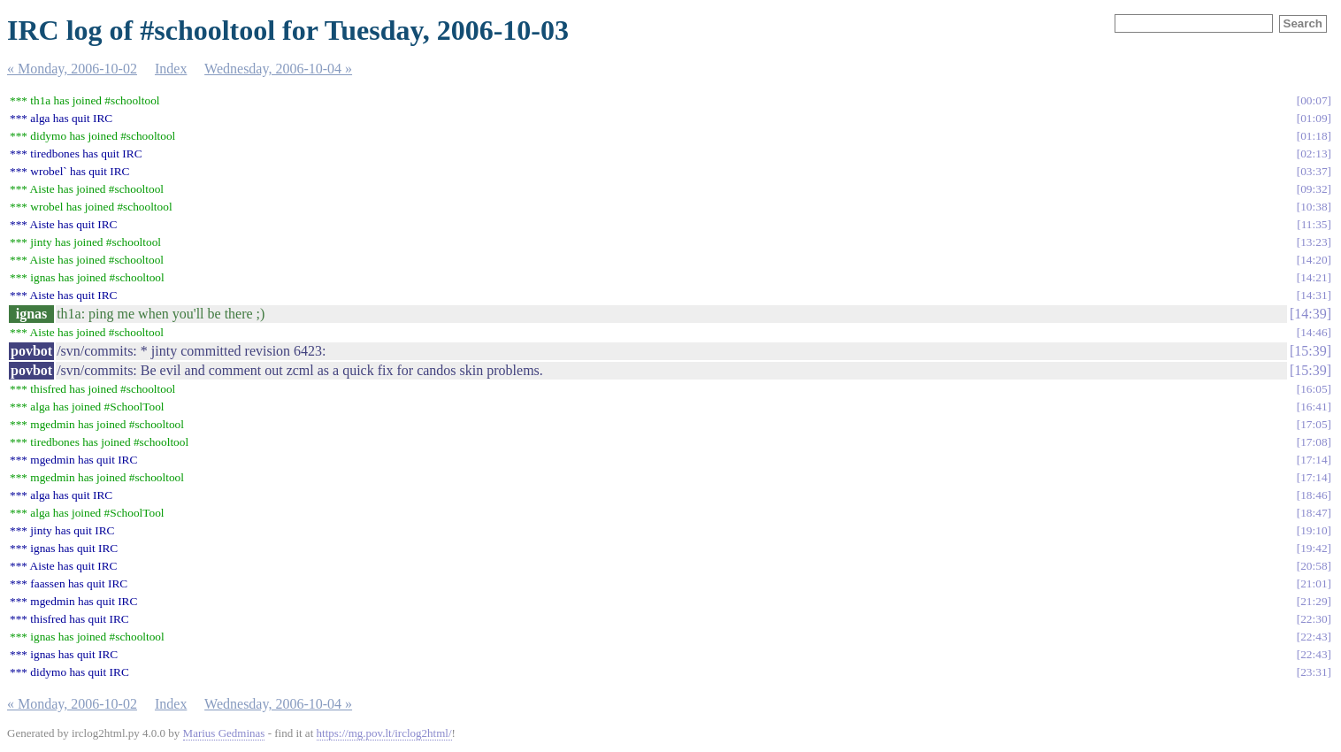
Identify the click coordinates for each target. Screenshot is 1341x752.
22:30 (1313, 618)
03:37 (1313, 171)
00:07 (1313, 100)
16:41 (1313, 406)
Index (171, 68)
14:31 (1313, 295)
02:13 (1313, 153)
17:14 (1313, 459)
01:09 (1313, 118)
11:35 (1314, 224)
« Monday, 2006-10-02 (72, 68)
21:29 (1313, 601)
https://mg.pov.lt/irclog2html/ (384, 733)
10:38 (1313, 206)
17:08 (1313, 442)
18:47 (1313, 512)
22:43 (1313, 636)
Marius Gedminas (224, 733)
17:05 (1313, 424)
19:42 (1313, 548)
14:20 (1313, 259)
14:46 (1313, 332)
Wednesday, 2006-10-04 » (278, 68)
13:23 (1313, 242)
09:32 (1313, 189)
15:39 (1310, 350)
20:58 (1313, 565)
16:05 (1313, 388)
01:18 (1313, 135)
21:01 (1313, 583)
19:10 (1313, 530)
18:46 (1313, 495)
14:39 (1310, 313)
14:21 (1313, 277)
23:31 (1313, 672)
